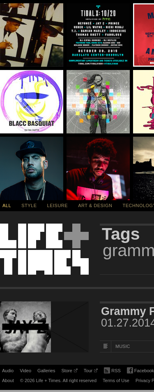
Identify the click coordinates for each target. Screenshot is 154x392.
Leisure (57, 205)
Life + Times (44, 249)
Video (25, 370)
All (6, 205)
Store (69, 372)
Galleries (46, 370)
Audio (8, 370)
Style (29, 205)
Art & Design (95, 205)
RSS (112, 369)
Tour (91, 372)
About (8, 380)
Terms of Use (116, 380)
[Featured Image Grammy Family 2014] (44, 326)
